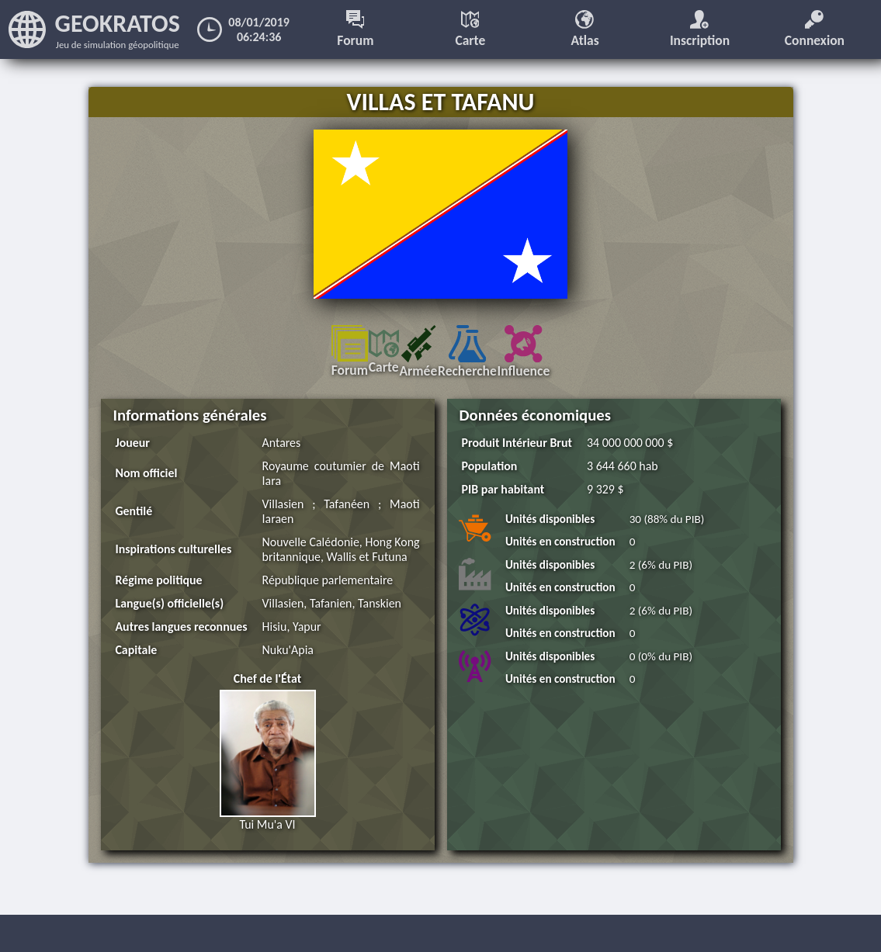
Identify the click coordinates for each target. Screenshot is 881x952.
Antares (282, 442)
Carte (471, 29)
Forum (356, 29)
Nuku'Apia (289, 664)
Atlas (585, 29)
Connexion (815, 29)
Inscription (700, 29)
